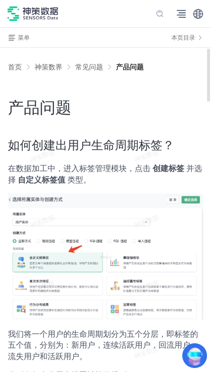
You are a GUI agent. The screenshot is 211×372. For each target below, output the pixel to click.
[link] (48, 66)
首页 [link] (15, 66)
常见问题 (89, 67)
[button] (198, 13)
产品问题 (130, 67)
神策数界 (48, 67)
